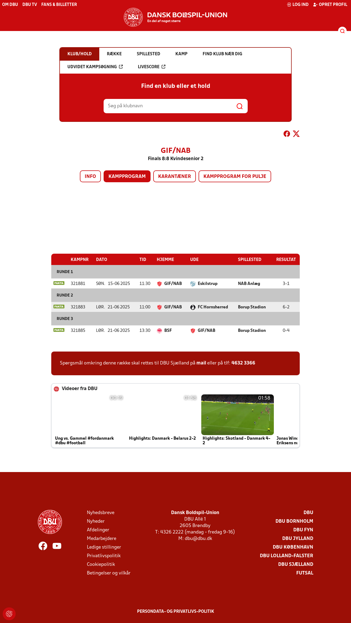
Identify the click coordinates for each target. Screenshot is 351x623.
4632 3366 (243, 363)
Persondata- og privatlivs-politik (175, 611)
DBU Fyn (303, 530)
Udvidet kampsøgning (95, 67)
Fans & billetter (59, 5)
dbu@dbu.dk (198, 538)
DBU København (293, 547)
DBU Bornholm (294, 521)
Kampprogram (127, 176)
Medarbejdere (101, 538)
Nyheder (96, 521)
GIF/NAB (173, 283)
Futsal (304, 573)
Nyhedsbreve (100, 512)
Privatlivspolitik (104, 555)
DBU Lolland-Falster (286, 555)
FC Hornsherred (213, 307)
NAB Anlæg (249, 283)
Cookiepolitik (101, 564)
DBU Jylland (297, 538)
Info (90, 176)
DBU (308, 512)
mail (201, 363)
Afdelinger (98, 530)
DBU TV (29, 5)
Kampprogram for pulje (234, 176)
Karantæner (174, 176)
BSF (168, 330)
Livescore (151, 67)
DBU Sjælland (295, 564)
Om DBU (10, 5)
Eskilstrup (207, 283)
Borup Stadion (252, 307)
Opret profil (330, 4)
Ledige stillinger (104, 547)
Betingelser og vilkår (109, 573)
